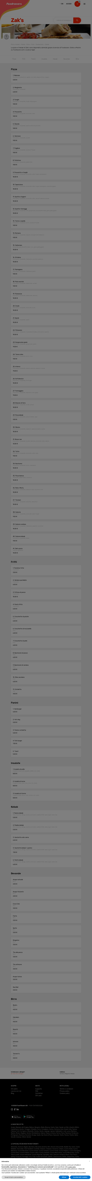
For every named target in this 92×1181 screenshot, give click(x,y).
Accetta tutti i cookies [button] (80, 1177)
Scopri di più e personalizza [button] (14, 1177)
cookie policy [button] (72, 1167)
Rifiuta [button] (64, 1177)
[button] (89, 1161)
